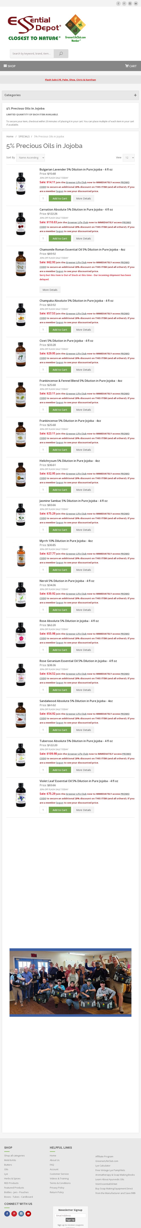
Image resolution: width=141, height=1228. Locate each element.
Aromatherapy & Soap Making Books (115, 1146)
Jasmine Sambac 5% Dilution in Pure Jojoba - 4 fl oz (74, 472)
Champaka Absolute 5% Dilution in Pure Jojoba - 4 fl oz (76, 272)
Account (54, 1140)
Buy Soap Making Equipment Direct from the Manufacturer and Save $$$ (115, 1162)
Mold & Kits (10, 1131)
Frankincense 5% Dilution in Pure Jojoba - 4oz (70, 392)
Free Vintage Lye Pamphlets (110, 1141)
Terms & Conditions (60, 1154)
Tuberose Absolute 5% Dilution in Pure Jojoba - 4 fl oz (76, 712)
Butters (8, 1136)
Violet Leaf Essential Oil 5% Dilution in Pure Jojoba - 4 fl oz (79, 752)
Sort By (10, 128)
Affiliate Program (104, 1127)
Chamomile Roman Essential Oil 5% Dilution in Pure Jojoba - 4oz (82, 221)
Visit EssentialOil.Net (106, 1155)
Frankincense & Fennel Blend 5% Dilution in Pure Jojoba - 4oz (81, 352)
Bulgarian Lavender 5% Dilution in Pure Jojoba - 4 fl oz (76, 141)
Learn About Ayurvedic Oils (109, 1150)
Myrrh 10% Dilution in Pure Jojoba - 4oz (66, 512)
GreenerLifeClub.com (106, 1132)
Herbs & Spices (12, 1149)
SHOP (10, 37)
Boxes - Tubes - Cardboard (18, 1168)
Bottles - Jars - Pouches (16, 1163)
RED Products (11, 1154)
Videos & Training (59, 1149)
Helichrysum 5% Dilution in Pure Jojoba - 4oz (70, 432)
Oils (6, 1140)
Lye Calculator (102, 1137)
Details (83, 170)
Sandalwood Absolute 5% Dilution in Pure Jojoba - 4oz (76, 672)
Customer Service (59, 1145)
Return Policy (57, 1163)
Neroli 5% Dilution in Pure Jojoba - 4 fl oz (67, 552)
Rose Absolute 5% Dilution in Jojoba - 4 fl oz (69, 592)
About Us (55, 1131)
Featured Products (14, 1159)
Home (11, 107)
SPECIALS (25, 107)
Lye (6, 1145)
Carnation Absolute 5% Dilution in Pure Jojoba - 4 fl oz (76, 181)
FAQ (52, 1136)
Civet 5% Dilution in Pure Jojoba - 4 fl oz (66, 312)
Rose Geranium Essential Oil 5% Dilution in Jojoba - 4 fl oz (78, 632)
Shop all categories (14, 1127)
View (118, 128)
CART (131, 37)
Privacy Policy (57, 1159)
